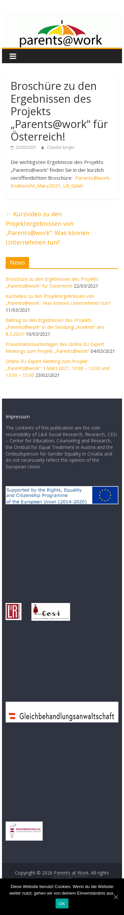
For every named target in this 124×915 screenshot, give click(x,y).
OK (62, 903)
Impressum (18, 416)
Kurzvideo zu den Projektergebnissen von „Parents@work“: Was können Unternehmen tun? (47, 228)
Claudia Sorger (61, 147)
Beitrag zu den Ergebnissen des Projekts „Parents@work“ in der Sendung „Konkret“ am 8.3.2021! (55, 327)
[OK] (115, 897)
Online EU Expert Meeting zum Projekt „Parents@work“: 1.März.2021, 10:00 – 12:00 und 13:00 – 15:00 (57, 368)
